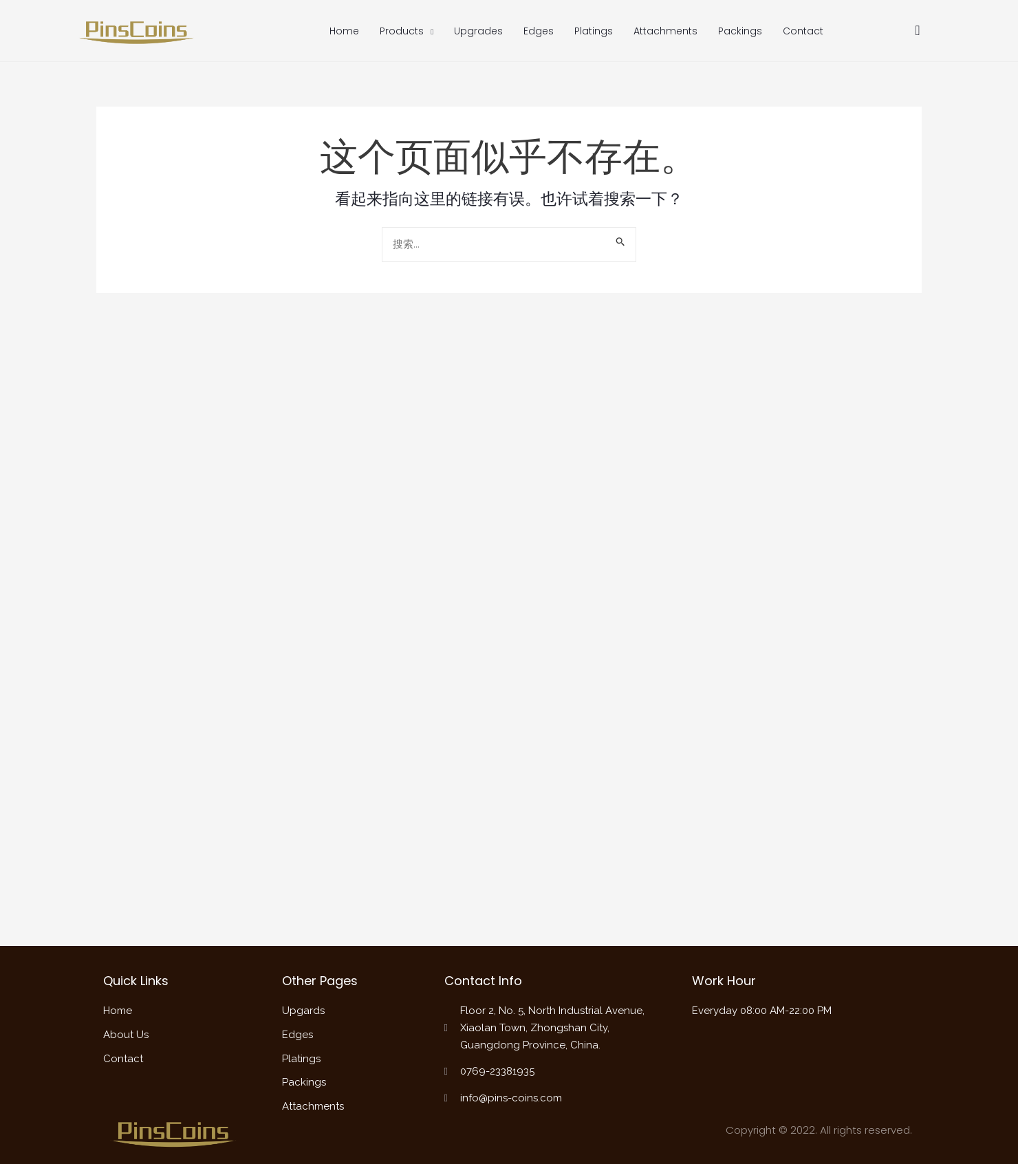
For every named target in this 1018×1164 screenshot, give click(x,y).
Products (406, 32)
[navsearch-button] (917, 31)
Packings (740, 31)
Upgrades (478, 31)
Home (344, 31)
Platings (593, 31)
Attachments (665, 31)
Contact (803, 31)
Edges (538, 31)
